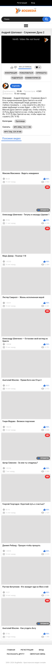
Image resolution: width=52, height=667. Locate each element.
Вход (33, 3)
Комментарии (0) (32, 78)
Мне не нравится (15, 67)
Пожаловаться (26, 73)
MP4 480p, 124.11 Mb (22, 127)
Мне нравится (11, 67)
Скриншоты (41, 73)
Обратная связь (37, 654)
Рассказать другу (15, 654)
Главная (11, 650)
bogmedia (16, 86)
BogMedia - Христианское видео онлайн (30, 663)
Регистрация (22, 3)
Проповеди (20, 121)
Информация (11, 73)
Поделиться (17, 78)
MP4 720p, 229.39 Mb (12, 132)
